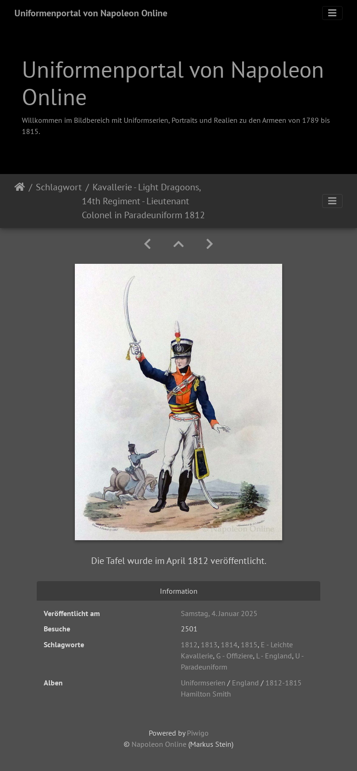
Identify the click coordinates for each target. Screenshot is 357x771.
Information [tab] (179, 591)
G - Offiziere (234, 655)
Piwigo (198, 732)
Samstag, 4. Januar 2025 (219, 613)
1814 (229, 644)
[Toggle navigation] (332, 13)
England (245, 682)
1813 (209, 644)
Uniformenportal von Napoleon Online (90, 13)
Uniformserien (203, 682)
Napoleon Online (159, 744)
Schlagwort (59, 187)
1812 (189, 644)
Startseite (19, 201)
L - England (274, 655)
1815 (249, 644)
